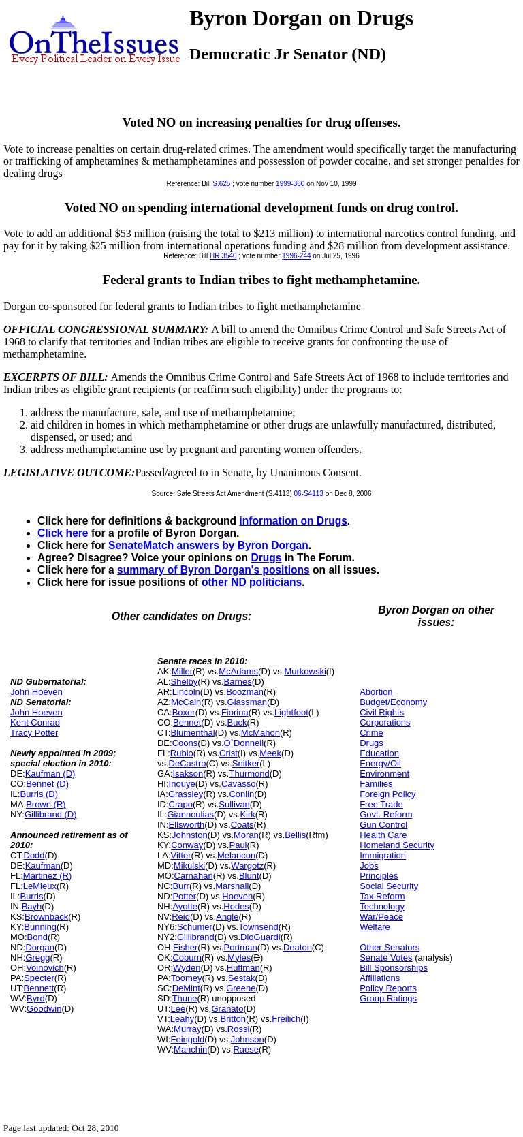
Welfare (375, 927)
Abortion (376, 692)
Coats (242, 825)
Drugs (266, 557)
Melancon (236, 855)
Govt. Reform (386, 814)
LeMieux (40, 886)
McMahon (260, 733)
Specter (39, 978)
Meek (270, 753)
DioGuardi (260, 937)
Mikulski (189, 865)
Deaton (297, 947)
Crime (371, 733)
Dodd (34, 855)
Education (379, 753)
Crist (228, 753)
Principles (379, 876)
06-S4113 (308, 493)
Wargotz (247, 865)
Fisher (185, 947)
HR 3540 (223, 256)
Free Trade (381, 804)
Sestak (241, 978)
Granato (227, 1008)
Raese (246, 1049)
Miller (182, 671)
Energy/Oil (380, 763)
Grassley (185, 794)
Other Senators (389, 947)
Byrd (36, 998)
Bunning (40, 927)
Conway (187, 845)
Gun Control (383, 825)
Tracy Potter (34, 733)
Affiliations (380, 978)
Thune (184, 998)
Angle (227, 917)
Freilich (286, 1019)
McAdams (238, 671)
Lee (177, 1008)
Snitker (245, 763)
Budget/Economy (393, 702)
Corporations (385, 722)
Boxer (183, 712)
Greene (240, 988)
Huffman (243, 968)
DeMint (186, 988)
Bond (37, 937)
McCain (186, 702)
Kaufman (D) (50, 773)
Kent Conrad (35, 722)
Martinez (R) (47, 876)
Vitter (181, 855)
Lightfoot (291, 712)
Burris (31, 896)
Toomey (186, 978)
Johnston (190, 835)
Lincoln (186, 692)
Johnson (247, 1039)
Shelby (184, 681)
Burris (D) (39, 794)
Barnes (238, 681)
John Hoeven (36, 692)
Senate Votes (386, 957)
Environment (384, 773)
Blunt (249, 876)
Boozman (245, 692)
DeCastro (187, 763)
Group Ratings (388, 998)
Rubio (181, 753)
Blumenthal (192, 733)
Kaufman (43, 865)
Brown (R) (46, 804)
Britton (233, 1019)
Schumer (194, 927)
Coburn (187, 957)
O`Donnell (244, 743)
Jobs (369, 865)
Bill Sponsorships (394, 968)
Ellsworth (187, 825)
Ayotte (184, 906)
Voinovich (45, 968)
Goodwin (44, 1008)
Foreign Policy (387, 794)
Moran (246, 835)
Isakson (187, 773)
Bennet (187, 722)
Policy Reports (388, 988)
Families (376, 784)
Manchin (190, 1049)
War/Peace (381, 917)
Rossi (238, 1029)
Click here (63, 533)
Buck (237, 722)
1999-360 (290, 183)
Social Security (389, 886)
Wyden (186, 968)
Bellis (295, 835)
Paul (238, 845)
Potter (184, 896)
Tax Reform (382, 896)
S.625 (221, 183)
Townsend (258, 927)
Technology (382, 906)
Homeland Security (397, 845)
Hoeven (237, 896)
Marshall (232, 886)
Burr (180, 886)
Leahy (182, 1019)
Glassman (247, 702)
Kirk (247, 814)
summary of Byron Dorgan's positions (213, 570)
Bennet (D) (47, 784)
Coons (185, 743)
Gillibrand (196, 937)
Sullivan (234, 804)
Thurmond (249, 773)
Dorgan (39, 947)
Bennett (39, 988)
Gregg (37, 957)
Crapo (181, 804)
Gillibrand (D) (51, 814)
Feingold (187, 1039)
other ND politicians (252, 582)
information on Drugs (293, 521)
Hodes (236, 906)
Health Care (383, 835)
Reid (181, 917)
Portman (240, 947)
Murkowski (305, 671)
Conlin (241, 794)
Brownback (46, 917)
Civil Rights (382, 712)
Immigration (383, 855)
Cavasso (238, 784)
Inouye (182, 784)
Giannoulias (190, 814)
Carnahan (193, 876)
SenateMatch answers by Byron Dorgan (208, 545)
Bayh (32, 906)
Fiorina (235, 712)
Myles (239, 957)
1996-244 (296, 256)
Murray (187, 1029)
